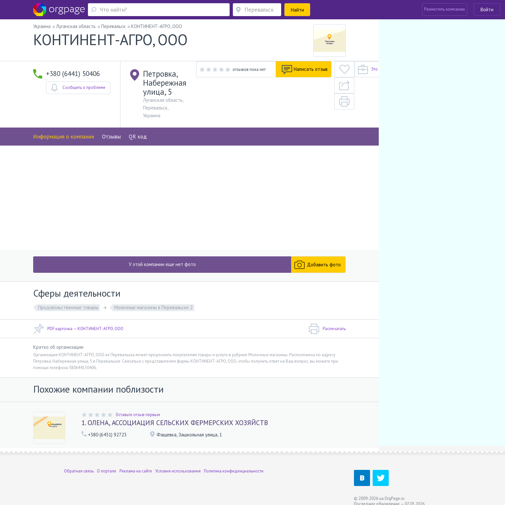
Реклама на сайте (135, 464)
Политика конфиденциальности (233, 464)
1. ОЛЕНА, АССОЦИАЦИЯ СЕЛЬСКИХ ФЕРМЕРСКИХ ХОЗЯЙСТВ (174, 413)
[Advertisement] (189, 187)
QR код (138, 107)
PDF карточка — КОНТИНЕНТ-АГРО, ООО (78, 319)
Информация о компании (63, 107)
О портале (106, 464)
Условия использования (178, 464)
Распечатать (327, 319)
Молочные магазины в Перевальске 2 (153, 298)
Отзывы (111, 107)
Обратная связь (79, 464)
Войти (487, 9)
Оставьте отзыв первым (138, 405)
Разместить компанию (444, 9)
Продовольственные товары (68, 298)
